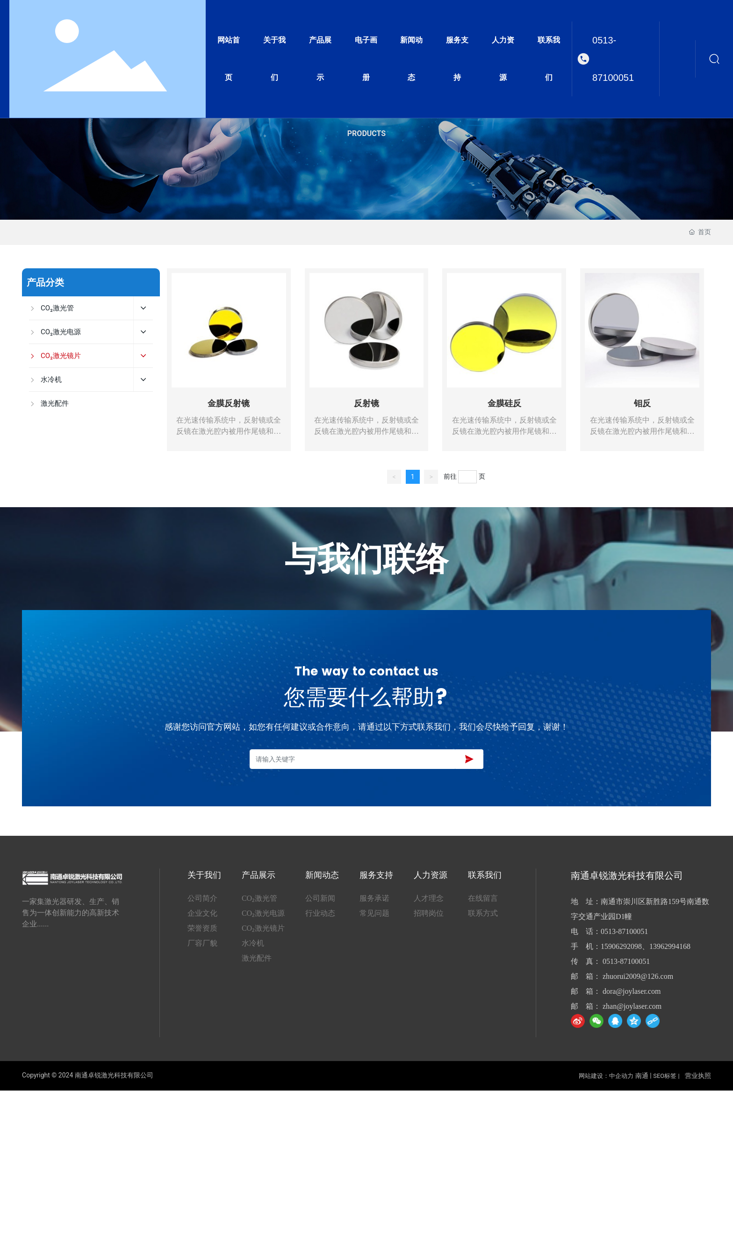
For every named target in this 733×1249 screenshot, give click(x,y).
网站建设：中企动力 (606, 1075)
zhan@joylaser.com (632, 1006)
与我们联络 (366, 561)
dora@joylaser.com (632, 991)
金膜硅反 (504, 403)
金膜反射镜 (229, 403)
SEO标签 (664, 1075)
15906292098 (621, 946)
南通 (641, 1075)
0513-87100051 (613, 59)
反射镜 (366, 403)
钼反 (642, 403)
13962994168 (669, 946)
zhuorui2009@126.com (638, 976)
